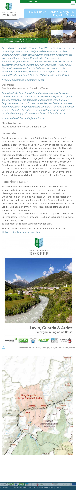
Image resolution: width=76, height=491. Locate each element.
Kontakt (59, 488)
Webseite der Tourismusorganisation (21, 232)
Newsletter (49, 488)
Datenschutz (41, 488)
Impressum (31, 488)
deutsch (30, 2)
